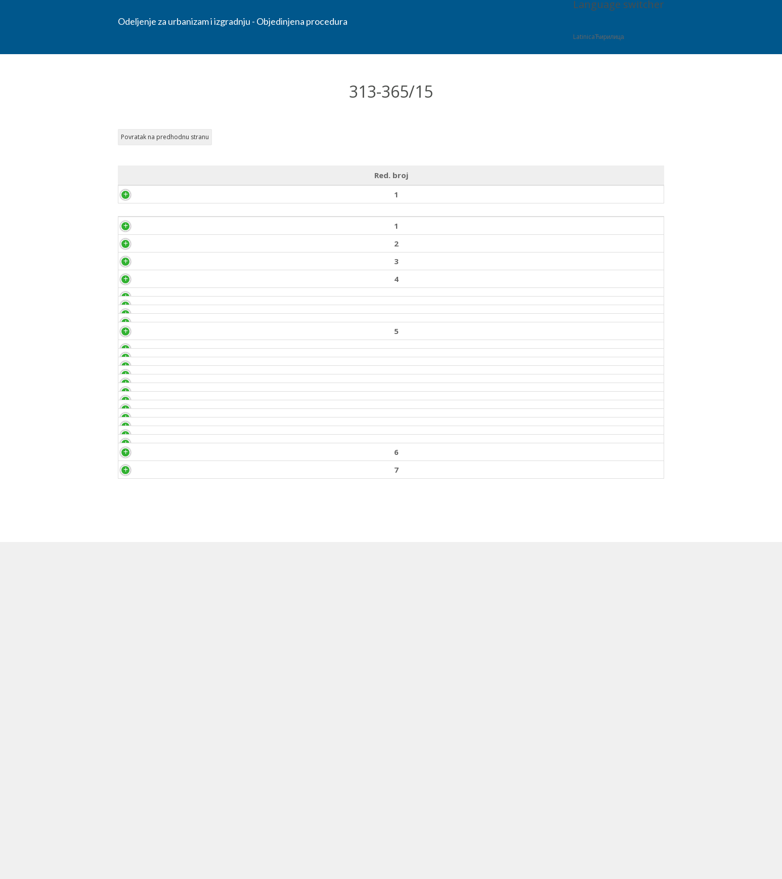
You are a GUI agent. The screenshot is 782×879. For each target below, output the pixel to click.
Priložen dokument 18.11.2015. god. (617, 802)
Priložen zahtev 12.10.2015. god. (617, 239)
